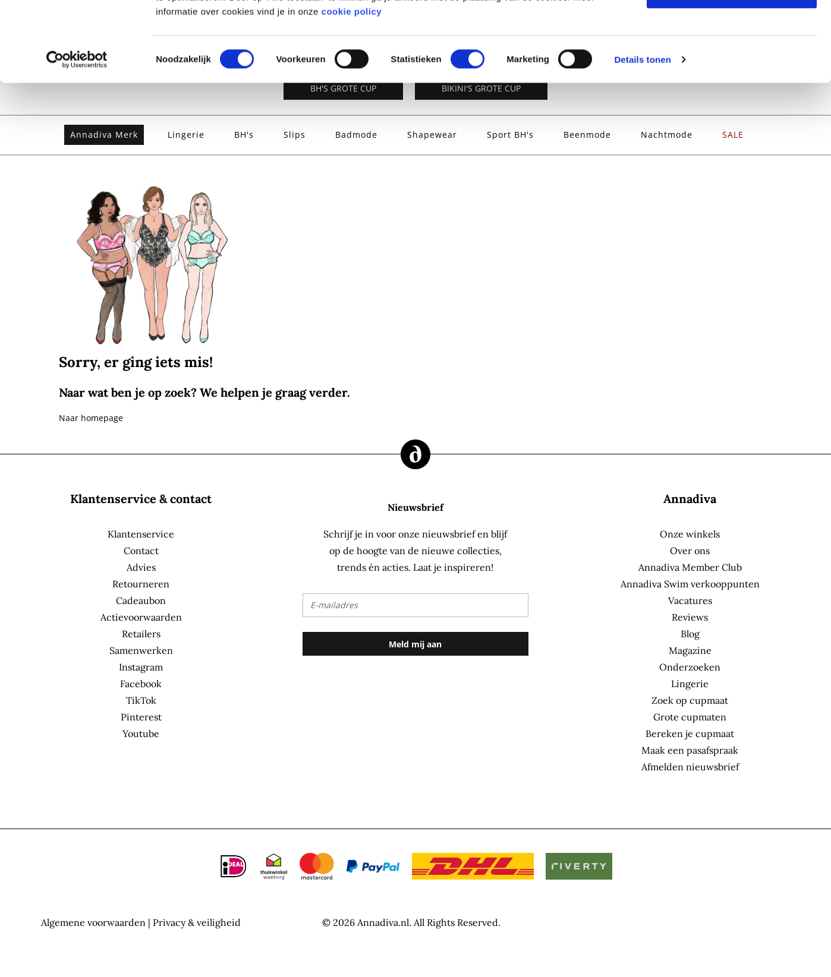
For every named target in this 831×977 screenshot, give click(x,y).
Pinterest (141, 717)
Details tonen (642, 134)
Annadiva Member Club (690, 567)
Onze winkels (690, 534)
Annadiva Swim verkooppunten (690, 584)
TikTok (141, 700)
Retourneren (140, 584)
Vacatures (690, 600)
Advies (141, 567)
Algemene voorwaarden (93, 922)
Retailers (141, 634)
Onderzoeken (689, 667)
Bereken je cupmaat (690, 733)
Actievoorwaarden (141, 617)
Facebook (141, 684)
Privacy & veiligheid (197, 922)
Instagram (141, 667)
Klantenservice (141, 534)
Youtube (140, 733)
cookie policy (352, 86)
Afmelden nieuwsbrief (690, 767)
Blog (690, 634)
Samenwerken (141, 650)
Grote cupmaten (689, 717)
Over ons (690, 551)
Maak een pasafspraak (689, 750)
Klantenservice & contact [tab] (141, 498)
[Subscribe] (415, 644)
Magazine (690, 650)
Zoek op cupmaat (689, 700)
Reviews (690, 617)
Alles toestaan (731, 30)
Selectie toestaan (732, 67)
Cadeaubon (141, 600)
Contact (141, 551)
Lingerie (690, 684)
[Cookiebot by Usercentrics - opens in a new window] (77, 134)
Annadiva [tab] (689, 498)
